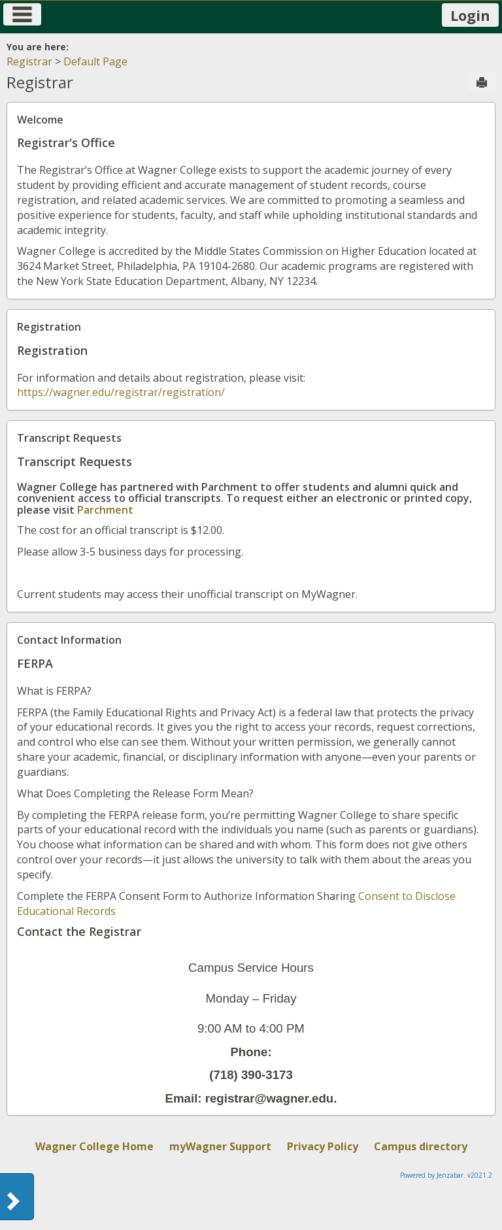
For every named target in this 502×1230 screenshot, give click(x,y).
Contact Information (69, 640)
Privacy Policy (322, 1146)
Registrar (29, 61)
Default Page (95, 61)
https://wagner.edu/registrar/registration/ (121, 392)
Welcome (40, 119)
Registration (49, 327)
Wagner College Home (94, 1146)
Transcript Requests (69, 438)
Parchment (105, 510)
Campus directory (420, 1146)
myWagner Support (220, 1146)
